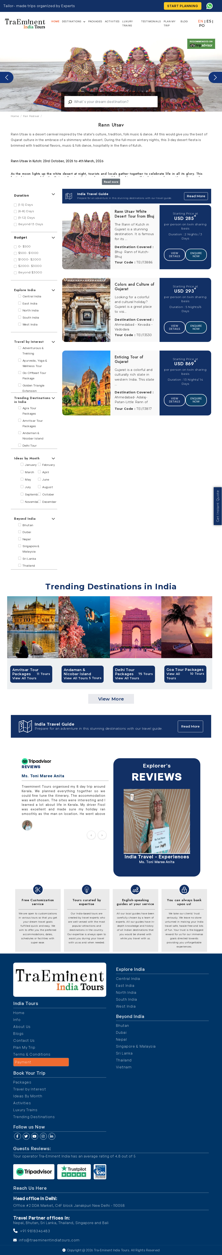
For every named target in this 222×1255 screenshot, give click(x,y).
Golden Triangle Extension (33, 388)
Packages (96, 21)
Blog (184, 21)
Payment (23, 1062)
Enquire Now (196, 254)
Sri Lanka (29, 558)
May (28, 479)
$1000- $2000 (29, 259)
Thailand (29, 565)
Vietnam (124, 1067)
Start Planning (182, 6)
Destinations (72, 21)
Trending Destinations (34, 1117)
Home (56, 21)
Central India (32, 296)
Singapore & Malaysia (31, 548)
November (32, 501)
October (48, 494)
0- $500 (24, 246)
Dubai (27, 532)
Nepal (27, 539)
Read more (111, 182)
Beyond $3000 (30, 272)
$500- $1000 (28, 253)
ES (208, 21)
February (48, 464)
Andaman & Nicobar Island (33, 435)
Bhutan (28, 525)
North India (31, 310)
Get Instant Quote (217, 498)
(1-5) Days (25, 204)
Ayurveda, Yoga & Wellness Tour (35, 363)
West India (30, 324)
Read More (196, 196)
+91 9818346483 (35, 1231)
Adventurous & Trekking (33, 350)
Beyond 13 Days (30, 224)
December (49, 501)
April (45, 472)
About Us (22, 1026)
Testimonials (151, 21)
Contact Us (24, 1040)
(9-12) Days (26, 217)
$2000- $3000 (30, 266)
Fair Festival (31, 116)
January (31, 464)
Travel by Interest (29, 1089)
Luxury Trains (128, 23)
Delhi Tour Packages (30, 448)
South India (31, 317)
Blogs (18, 1033)
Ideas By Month (27, 1096)
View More (111, 699)
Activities (112, 21)
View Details (174, 254)
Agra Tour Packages (29, 410)
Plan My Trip (170, 23)
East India (30, 303)
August (47, 487)
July (28, 487)
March (29, 472)
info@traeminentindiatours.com (49, 1240)
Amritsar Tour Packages (33, 423)
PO (202, 26)
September (33, 494)
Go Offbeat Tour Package (34, 375)
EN (200, 21)
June (45, 479)
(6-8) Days (26, 211)
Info (17, 1020)
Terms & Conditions (32, 1054)
